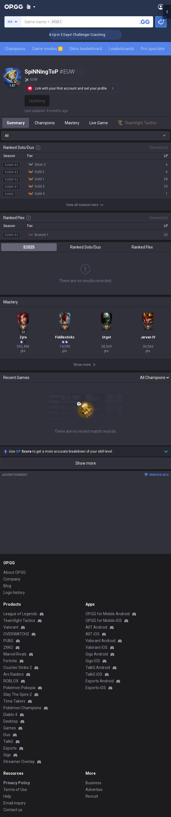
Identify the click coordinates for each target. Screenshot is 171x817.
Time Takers (14, 701)
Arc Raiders (13, 674)
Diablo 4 (10, 714)
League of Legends (20, 614)
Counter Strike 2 (17, 667)
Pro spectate (153, 48)
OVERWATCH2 (16, 634)
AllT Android (96, 627)
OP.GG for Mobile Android (108, 614)
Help (7, 796)
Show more (85, 463)
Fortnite (10, 661)
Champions (14, 48)
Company (11, 579)
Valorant (10, 627)
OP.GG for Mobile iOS (104, 620)
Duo (6, 734)
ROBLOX (10, 681)
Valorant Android (100, 640)
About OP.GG (14, 572)
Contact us (12, 809)
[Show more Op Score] (166, 451)
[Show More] (31, 6)
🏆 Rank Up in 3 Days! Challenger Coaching (91, 35)
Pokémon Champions (22, 708)
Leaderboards (121, 48)
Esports (10, 748)
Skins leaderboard (85, 48)
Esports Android (100, 681)
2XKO (8, 647)
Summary (16, 123)
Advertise (94, 789)
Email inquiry (14, 803)
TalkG (8, 741)
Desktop (10, 721)
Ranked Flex (142, 247)
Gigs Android (97, 654)
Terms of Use (15, 789)
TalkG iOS (94, 674)
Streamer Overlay (19, 761)
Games (9, 728)
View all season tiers (85, 205)
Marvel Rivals (15, 654)
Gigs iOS (93, 661)
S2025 (29, 247)
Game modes (47, 48)
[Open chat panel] (167, 100)
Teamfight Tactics (19, 620)
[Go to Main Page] (13, 6)
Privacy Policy (16, 783)
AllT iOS (92, 634)
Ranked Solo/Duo (85, 247)
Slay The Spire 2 (17, 694)
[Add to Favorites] (81, 72)
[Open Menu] (161, 6)
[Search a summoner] (144, 21)
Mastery (72, 123)
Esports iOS (96, 687)
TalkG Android (98, 667)
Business (93, 783)
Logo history (14, 592)
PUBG (8, 640)
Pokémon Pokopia (19, 687)
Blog (7, 586)
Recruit (92, 796)
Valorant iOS (97, 647)
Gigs (7, 755)
